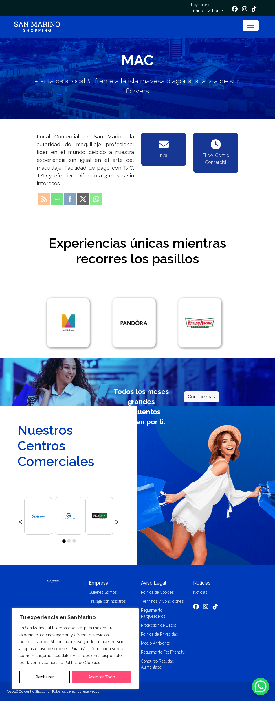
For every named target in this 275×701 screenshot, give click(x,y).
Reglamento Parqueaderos (153, 613)
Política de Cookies (157, 592)
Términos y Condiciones (162, 601)
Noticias (201, 583)
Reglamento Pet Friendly (163, 652)
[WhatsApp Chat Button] (260, 686)
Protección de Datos (158, 625)
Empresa (98, 583)
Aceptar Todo (101, 677)
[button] (63, 541)
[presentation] (21, 520)
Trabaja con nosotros (107, 601)
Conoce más (201, 396)
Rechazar (45, 677)
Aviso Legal (153, 583)
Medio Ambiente (155, 643)
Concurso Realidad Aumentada (157, 664)
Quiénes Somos (103, 592)
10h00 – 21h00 (205, 10)
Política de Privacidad (159, 634)
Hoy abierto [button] (206, 8)
